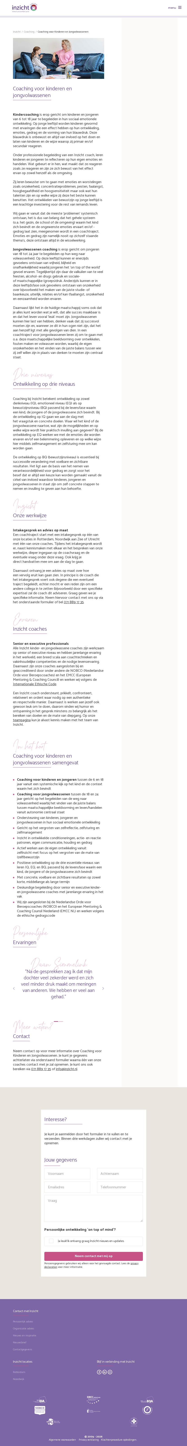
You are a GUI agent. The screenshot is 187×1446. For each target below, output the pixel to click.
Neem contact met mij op (93, 1256)
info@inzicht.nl (66, 1069)
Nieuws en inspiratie (24, 1335)
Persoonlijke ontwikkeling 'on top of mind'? (80, 1230)
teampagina (22, 720)
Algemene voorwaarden (62, 1440)
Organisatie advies (23, 1328)
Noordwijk (18, 1379)
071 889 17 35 (74, 602)
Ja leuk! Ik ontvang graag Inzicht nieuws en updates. (91, 1241)
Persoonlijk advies (23, 1322)
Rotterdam (19, 1372)
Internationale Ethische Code (34, 684)
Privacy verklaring (89, 1440)
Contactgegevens (22, 1349)
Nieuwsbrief (19, 1342)
